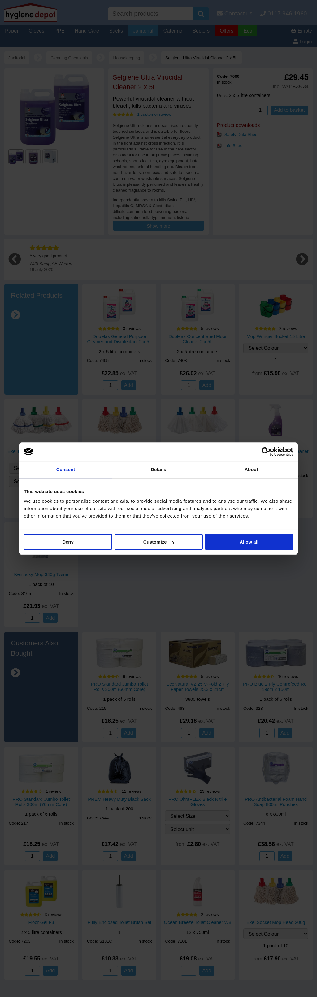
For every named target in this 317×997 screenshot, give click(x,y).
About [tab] (251, 469)
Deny (68, 541)
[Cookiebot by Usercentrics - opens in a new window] (266, 451)
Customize (158, 541)
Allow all (249, 541)
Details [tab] (158, 469)
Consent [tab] (65, 469)
